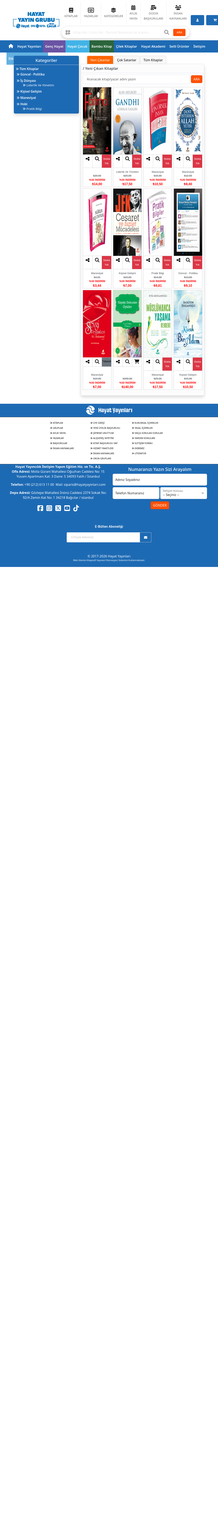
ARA (179, 32)
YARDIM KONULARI (143, 438)
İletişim (199, 46)
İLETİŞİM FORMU (142, 443)
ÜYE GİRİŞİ (97, 422)
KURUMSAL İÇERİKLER (145, 422)
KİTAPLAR (56, 422)
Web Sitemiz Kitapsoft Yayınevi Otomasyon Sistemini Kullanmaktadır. (109, 560)
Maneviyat (26, 98)
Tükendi (106, 361)
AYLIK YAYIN (58, 432)
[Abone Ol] (145, 537)
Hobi (21, 104)
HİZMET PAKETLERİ (101, 448)
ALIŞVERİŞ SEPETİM (102, 438)
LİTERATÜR (139, 453)
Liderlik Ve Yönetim (38, 85)
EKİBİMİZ (138, 448)
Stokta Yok (106, 161)
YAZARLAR (57, 438)
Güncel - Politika (30, 74)
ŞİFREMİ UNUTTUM (102, 432)
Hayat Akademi (153, 46)
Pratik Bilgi (32, 109)
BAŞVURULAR (58, 443)
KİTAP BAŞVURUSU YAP (104, 443)
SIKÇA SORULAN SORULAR (147, 432)
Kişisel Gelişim (29, 91)
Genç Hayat (54, 46)
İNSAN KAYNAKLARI (62, 448)
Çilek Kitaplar (126, 46)
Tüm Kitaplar (27, 69)
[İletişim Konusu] (183, 493)
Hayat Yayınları (29, 46)
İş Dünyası (26, 81)
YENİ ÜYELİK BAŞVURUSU (105, 427)
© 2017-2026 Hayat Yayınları (108, 556)
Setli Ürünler (179, 46)
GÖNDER (160, 505)
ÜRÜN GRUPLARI (100, 458)
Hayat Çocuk (77, 46)
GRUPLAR (56, 427)
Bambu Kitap (102, 46)
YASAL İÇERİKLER (142, 427)
